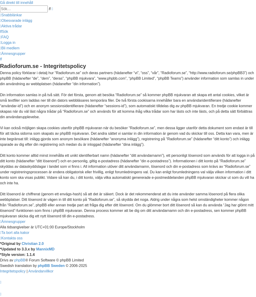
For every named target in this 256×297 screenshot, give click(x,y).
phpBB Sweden (51, 266)
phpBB (19, 260)
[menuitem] (16, 20)
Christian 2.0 (33, 244)
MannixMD (45, 249)
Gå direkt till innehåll (16, 3)
